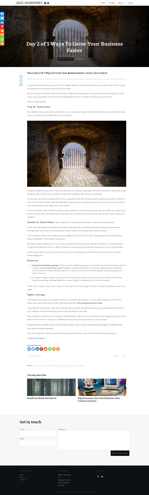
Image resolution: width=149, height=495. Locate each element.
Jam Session (70, 316)
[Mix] (54, 349)
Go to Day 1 (100, 72)
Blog (21, 477)
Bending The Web (65, 59)
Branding (61, 485)
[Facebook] (29, 349)
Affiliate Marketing (64, 475)
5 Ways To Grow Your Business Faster (64, 72)
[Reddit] (45, 349)
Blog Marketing (63, 483)
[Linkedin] (37, 349)
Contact (22, 480)
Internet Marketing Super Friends (54, 268)
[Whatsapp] (50, 349)
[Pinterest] (41, 349)
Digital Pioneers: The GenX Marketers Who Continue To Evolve (102, 391)
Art (59, 477)
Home (22, 475)
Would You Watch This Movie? (51, 391)
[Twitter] (33, 349)
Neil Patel (57, 280)
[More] (58, 349)
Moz (110, 277)
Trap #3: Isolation (36, 338)
